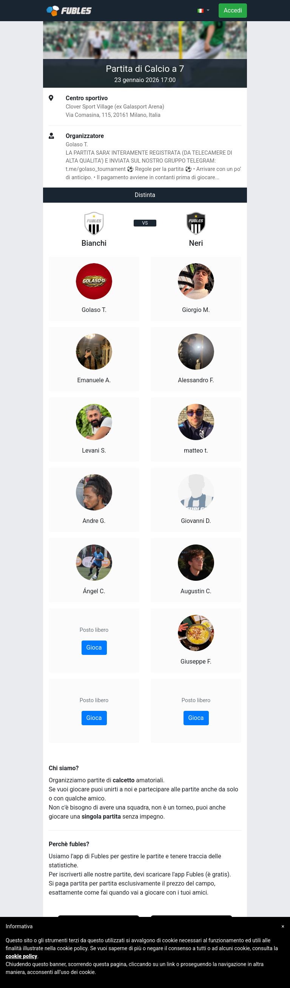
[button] (203, 10)
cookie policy (21, 956)
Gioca (94, 647)
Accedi (233, 10)
